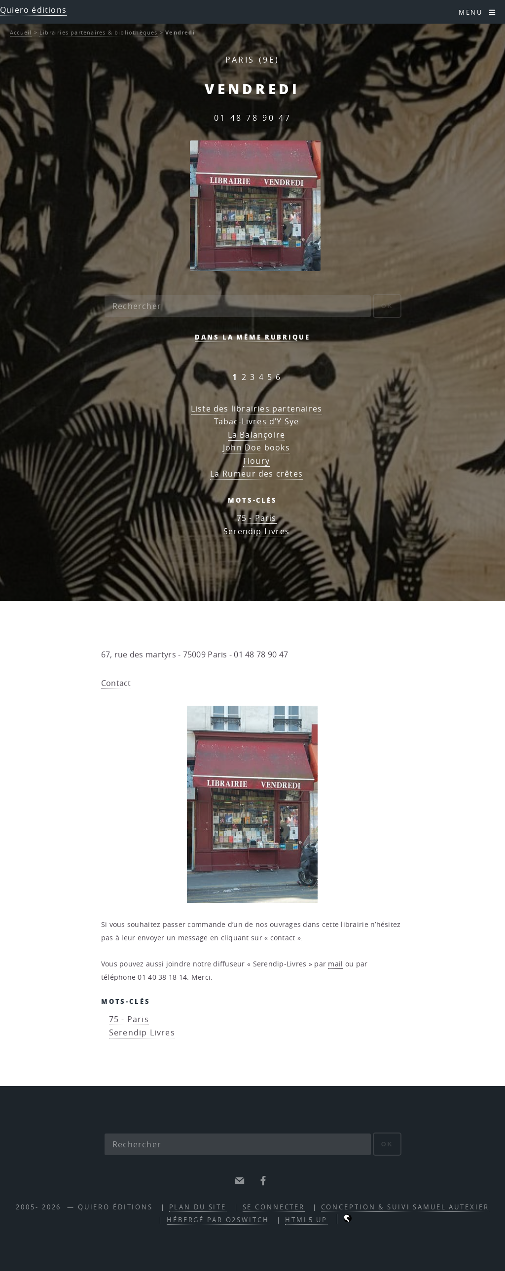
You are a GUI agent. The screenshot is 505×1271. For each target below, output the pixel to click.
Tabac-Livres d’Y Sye (256, 421)
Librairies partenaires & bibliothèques (98, 32)
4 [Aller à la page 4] (261, 377)
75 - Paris (257, 518)
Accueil (21, 32)
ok (387, 305)
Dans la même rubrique (252, 337)
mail (335, 964)
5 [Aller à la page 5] (269, 377)
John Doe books (256, 447)
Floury (256, 460)
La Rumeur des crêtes (256, 473)
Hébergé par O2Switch (218, 1220)
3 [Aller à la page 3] (252, 377)
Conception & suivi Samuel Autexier (405, 1207)
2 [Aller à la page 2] (244, 377)
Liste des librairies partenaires (256, 408)
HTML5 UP (306, 1220)
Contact (116, 683)
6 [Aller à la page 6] (278, 377)
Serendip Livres (256, 531)
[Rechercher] (238, 306)
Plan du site (198, 1207)
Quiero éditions (33, 9)
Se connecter (274, 1207)
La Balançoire (257, 434)
